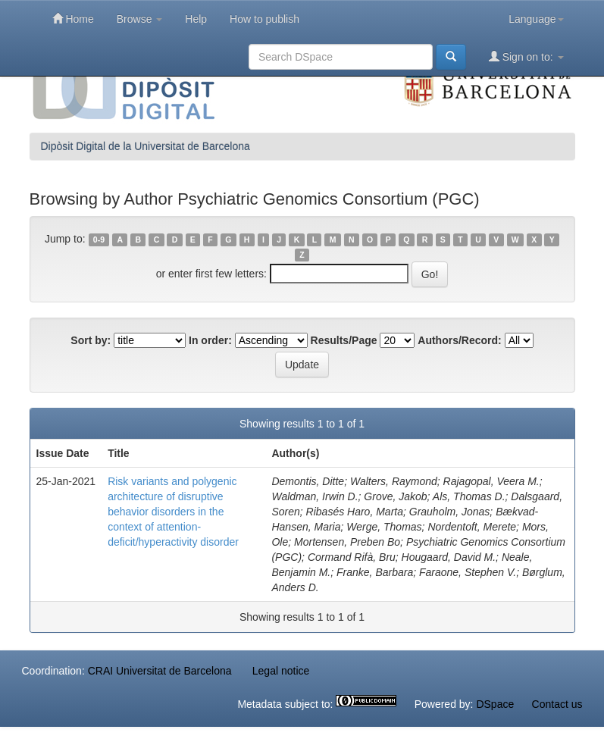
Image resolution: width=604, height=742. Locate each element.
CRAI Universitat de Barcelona (160, 671)
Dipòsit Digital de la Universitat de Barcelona (145, 146)
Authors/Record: (459, 340)
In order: (210, 340)
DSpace (495, 704)
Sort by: (90, 340)
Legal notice (281, 671)
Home (73, 18)
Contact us (557, 704)
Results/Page (344, 340)
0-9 (99, 239)
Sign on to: (526, 56)
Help (196, 19)
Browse (140, 19)
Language (536, 19)
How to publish (264, 19)
